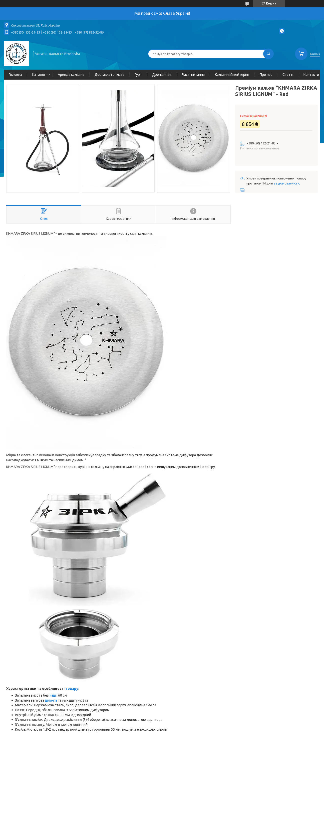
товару (71, 689)
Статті (287, 74)
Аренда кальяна (71, 74)
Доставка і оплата (109, 74)
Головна (15, 74)
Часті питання (193, 74)
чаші (53, 695)
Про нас (266, 74)
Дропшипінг (162, 74)
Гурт (138, 74)
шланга (51, 700)
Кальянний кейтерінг (232, 74)
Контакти (311, 74)
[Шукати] (268, 54)
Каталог (39, 74)
